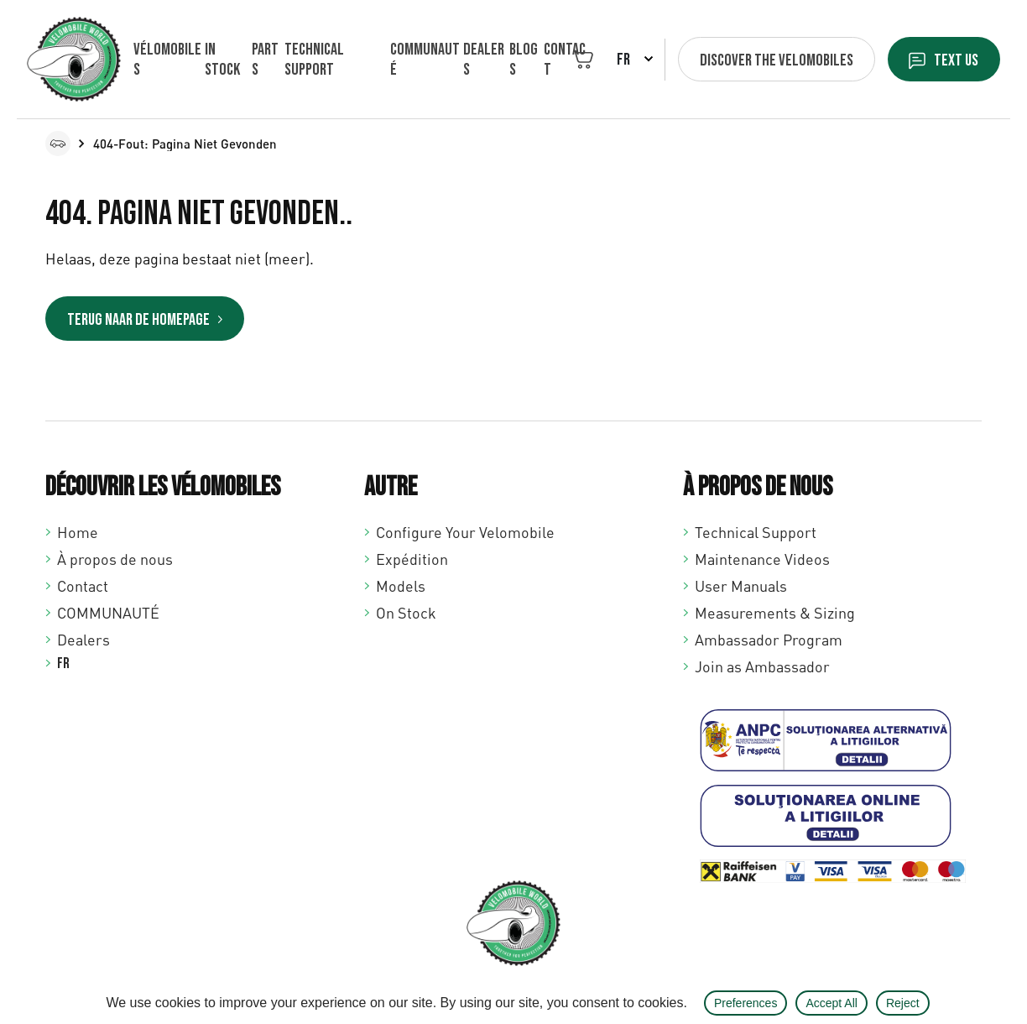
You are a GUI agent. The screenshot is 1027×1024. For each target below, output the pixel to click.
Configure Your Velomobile (465, 532)
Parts (265, 59)
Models (400, 586)
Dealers (482, 59)
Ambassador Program (768, 639)
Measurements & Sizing (775, 612)
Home (77, 532)
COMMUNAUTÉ (425, 59)
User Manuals (741, 586)
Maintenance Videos (762, 559)
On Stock (406, 612)
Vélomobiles (167, 59)
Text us (955, 60)
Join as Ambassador (762, 666)
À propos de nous (115, 559)
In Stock (222, 59)
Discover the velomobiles (775, 60)
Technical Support (755, 532)
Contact (564, 59)
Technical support (314, 59)
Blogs (522, 59)
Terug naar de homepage (139, 320)
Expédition (412, 559)
